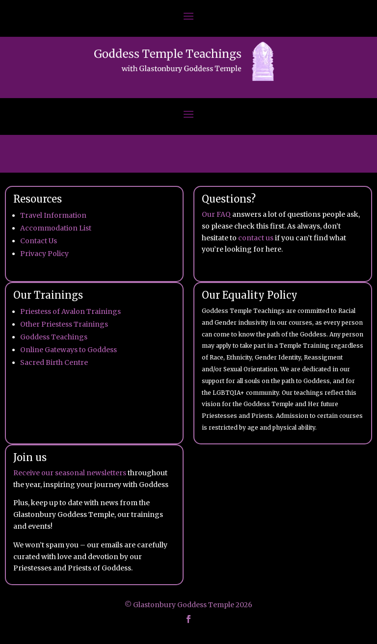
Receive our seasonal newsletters (69, 472)
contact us (255, 237)
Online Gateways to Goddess (68, 349)
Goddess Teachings (53, 337)
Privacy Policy (44, 253)
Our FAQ (216, 214)
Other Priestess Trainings (64, 324)
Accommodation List (55, 228)
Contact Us (38, 240)
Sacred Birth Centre (54, 362)
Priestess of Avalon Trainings (70, 311)
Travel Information (53, 215)
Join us (30, 457)
